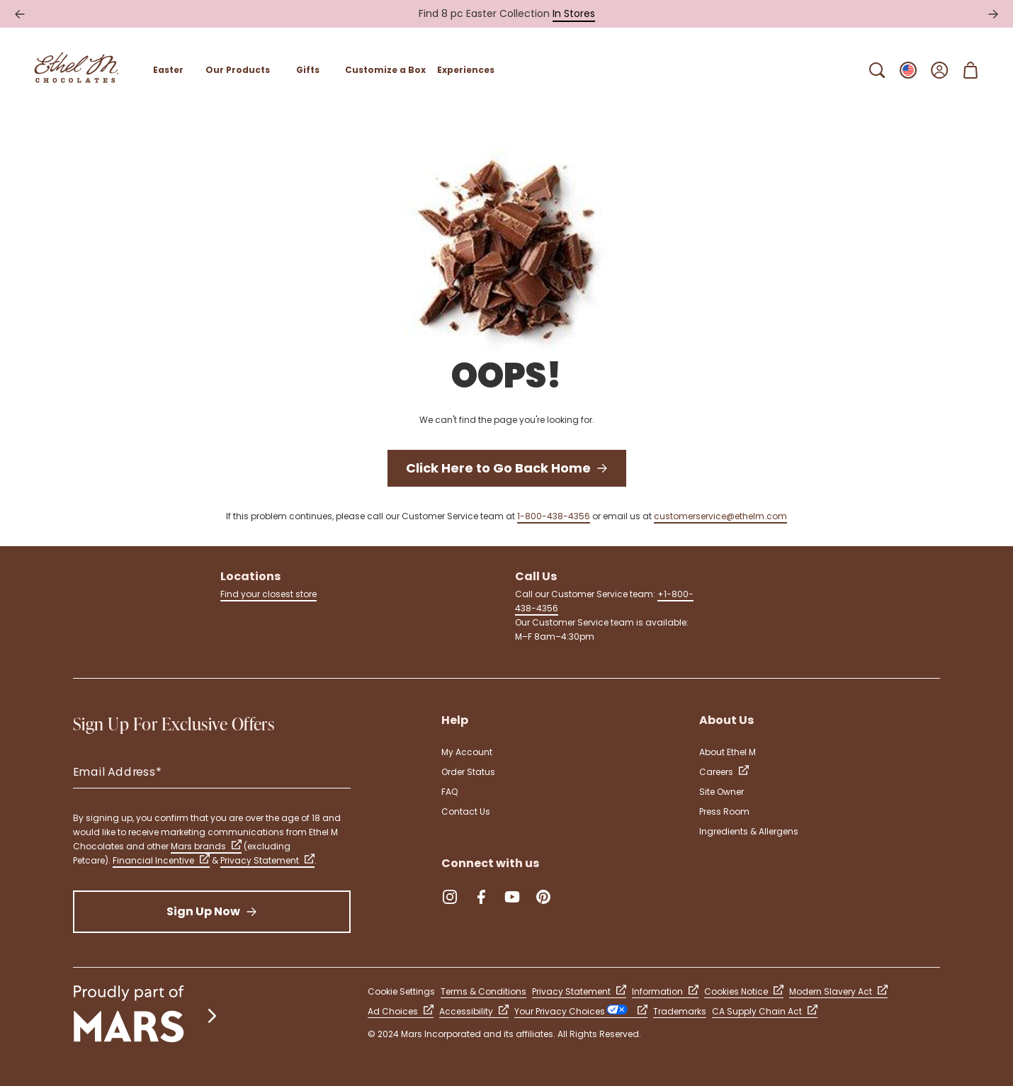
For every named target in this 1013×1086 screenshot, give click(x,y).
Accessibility (474, 1011)
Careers (724, 772)
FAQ (449, 792)
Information (665, 991)
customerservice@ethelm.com (720, 516)
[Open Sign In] (939, 70)
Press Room (724, 811)
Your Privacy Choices (580, 1011)
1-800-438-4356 (553, 516)
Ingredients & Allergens (748, 831)
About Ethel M (727, 752)
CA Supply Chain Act (764, 1011)
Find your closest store (268, 594)
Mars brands (206, 846)
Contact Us (465, 811)
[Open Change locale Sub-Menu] (908, 70)
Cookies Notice (743, 991)
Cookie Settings (401, 991)
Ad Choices (401, 1011)
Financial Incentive (161, 860)
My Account (466, 752)
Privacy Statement (267, 860)
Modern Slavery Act (838, 991)
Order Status (468, 772)
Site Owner (721, 792)
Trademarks (679, 1011)
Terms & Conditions (483, 991)
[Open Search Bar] (877, 70)
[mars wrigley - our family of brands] (146, 1015)
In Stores (574, 13)
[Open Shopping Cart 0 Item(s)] (970, 70)
